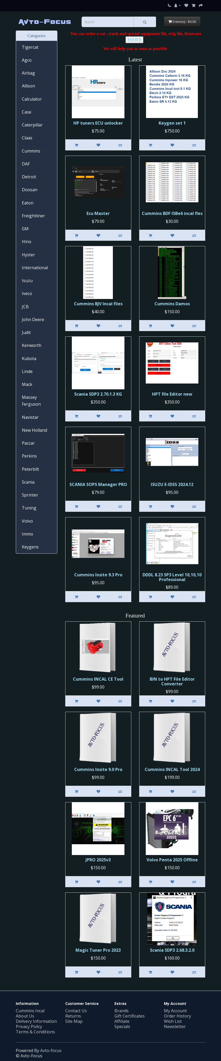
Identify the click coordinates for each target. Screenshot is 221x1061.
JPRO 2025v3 (98, 860)
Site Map (74, 1021)
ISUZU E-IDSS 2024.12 (172, 484)
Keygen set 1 (172, 123)
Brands (121, 1011)
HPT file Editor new (172, 394)
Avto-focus (51, 1050)
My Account (175, 1011)
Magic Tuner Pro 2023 (98, 950)
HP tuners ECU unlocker (98, 123)
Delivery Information (36, 1021)
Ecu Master (98, 213)
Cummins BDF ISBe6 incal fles (172, 213)
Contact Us (76, 1011)
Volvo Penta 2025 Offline (172, 860)
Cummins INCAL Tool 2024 (172, 769)
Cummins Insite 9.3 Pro (98, 575)
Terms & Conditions (35, 1032)
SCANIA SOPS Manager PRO (98, 484)
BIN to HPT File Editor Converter (172, 681)
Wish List (173, 1021)
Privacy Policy (29, 1026)
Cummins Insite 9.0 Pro (98, 769)
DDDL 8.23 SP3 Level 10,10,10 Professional (172, 577)
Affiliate (121, 1021)
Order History (177, 1016)
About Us (25, 1016)
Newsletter (175, 1026)
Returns (73, 1016)
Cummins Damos (172, 304)
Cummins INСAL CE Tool (98, 679)
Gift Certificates (129, 1016)
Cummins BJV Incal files (98, 304)
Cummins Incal (30, 1011)
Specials (122, 1026)
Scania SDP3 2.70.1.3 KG (98, 394)
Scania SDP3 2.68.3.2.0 (172, 950)
